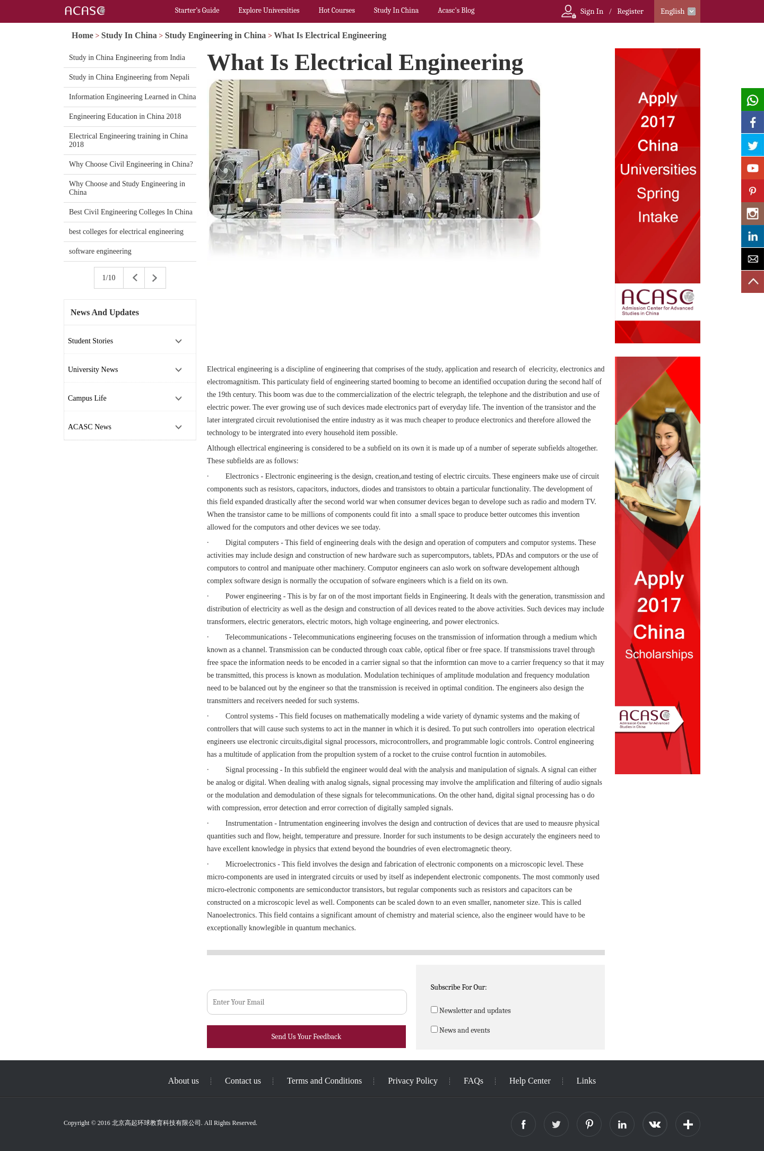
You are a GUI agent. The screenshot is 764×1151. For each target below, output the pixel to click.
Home (82, 35)
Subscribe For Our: (459, 987)
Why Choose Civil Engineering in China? (131, 164)
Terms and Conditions (324, 1080)
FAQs (473, 1080)
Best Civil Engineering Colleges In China (131, 212)
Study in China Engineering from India (127, 58)
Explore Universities (268, 10)
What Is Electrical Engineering (330, 35)
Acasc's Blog (456, 10)
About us (183, 1080)
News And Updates (105, 312)
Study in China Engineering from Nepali (129, 77)
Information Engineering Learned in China (132, 97)
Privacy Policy (413, 1080)
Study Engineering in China (215, 35)
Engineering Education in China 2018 (125, 116)
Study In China (396, 10)
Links (586, 1080)
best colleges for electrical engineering (126, 232)
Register (630, 11)
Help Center (530, 1080)
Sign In (591, 11)
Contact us (243, 1080)
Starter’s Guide (197, 10)
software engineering (100, 251)
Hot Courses (337, 10)
